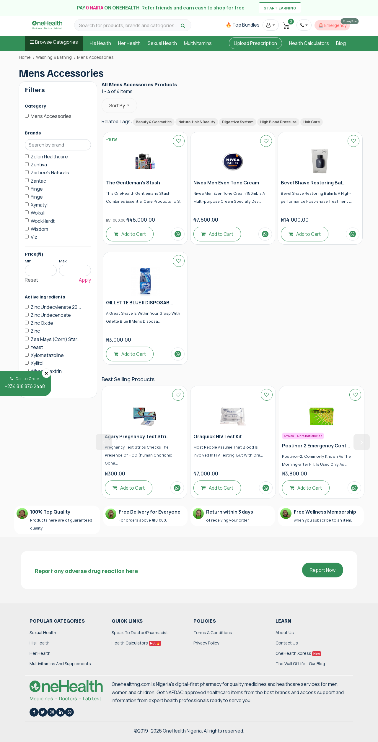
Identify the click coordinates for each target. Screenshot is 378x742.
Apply (85, 280)
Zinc (35, 331)
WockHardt (43, 221)
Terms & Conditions (212, 632)
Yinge (37, 189)
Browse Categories (56, 42)
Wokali (38, 213)
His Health (100, 43)
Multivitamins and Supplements (60, 663)
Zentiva (39, 164)
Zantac (38, 181)
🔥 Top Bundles (243, 25)
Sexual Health (162, 43)
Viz (34, 237)
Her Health (129, 43)
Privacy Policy (206, 643)
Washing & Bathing (54, 57)
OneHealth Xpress (298, 653)
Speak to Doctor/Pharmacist (140, 632)
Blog (341, 43)
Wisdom (39, 229)
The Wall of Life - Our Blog (300, 663)
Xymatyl (39, 205)
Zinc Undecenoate (51, 315)
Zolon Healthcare (49, 156)
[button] (271, 25)
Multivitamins (198, 43)
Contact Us (287, 643)
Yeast (37, 347)
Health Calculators (309, 43)
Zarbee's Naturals (50, 172)
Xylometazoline (47, 355)
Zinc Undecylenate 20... (56, 307)
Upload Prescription (255, 43)
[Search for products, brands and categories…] (129, 26)
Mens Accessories (51, 116)
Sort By (117, 105)
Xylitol (37, 363)
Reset (31, 280)
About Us (285, 632)
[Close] (46, 373)
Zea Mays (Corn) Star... (56, 339)
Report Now (322, 570)
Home (25, 57)
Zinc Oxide (42, 323)
